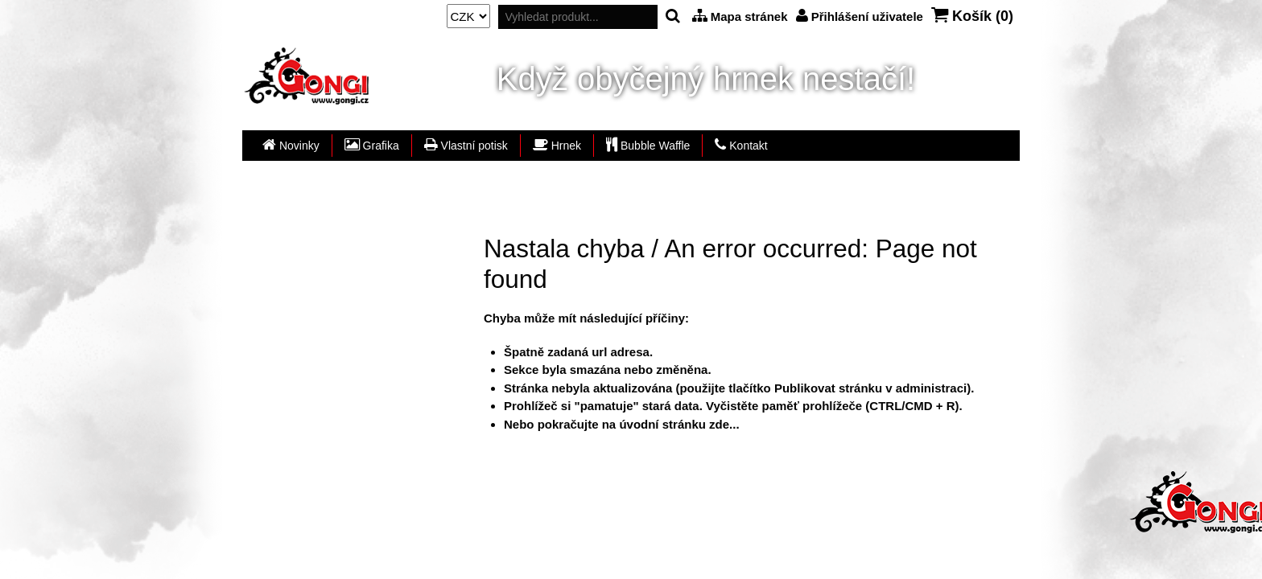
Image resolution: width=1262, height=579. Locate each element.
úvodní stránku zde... (679, 424)
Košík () (972, 15)
